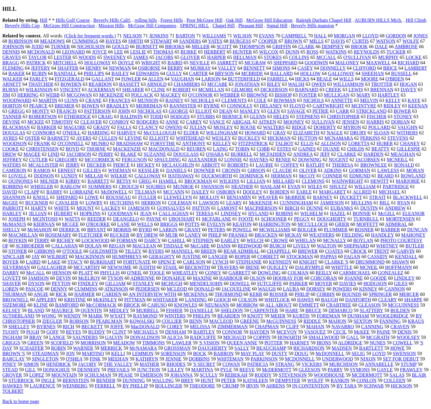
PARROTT (13, 208)
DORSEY (315, 288)
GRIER (342, 224)
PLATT (86, 272)
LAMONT (227, 208)
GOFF (52, 332)
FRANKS (238, 235)
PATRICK (36, 62)
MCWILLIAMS (274, 229)
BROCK (132, 305)
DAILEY (200, 191)
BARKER (47, 127)
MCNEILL (397, 159)
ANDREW (395, 208)
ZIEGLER (52, 321)
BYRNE (212, 105)
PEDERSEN (147, 288)
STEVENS (397, 138)
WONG (48, 315)
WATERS (11, 165)
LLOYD (370, 35)
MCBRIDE (252, 73)
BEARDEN (228, 315)
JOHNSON (13, 46)
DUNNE (314, 208)
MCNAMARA (338, 138)
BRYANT (96, 229)
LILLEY (175, 369)
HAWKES (12, 385)
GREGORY (66, 159)
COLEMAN (180, 202)
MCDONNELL (300, 358)
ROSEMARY (58, 235)
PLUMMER (335, 229)
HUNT (207, 380)
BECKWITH (197, 267)
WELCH (255, 240)
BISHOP (283, 95)
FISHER (174, 310)
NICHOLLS (202, 100)
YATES (215, 41)
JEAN (146, 213)
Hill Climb (416, 20)
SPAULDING (167, 159)
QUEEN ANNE (242, 342)
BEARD (385, 175)
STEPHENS (308, 116)
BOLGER (307, 229)
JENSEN (350, 121)
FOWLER (131, 78)
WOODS (87, 57)
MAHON (337, 321)
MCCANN (173, 191)
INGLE (48, 380)
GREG (145, 181)
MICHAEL (389, 191)
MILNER (49, 181)
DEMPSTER (287, 380)
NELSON (132, 35)
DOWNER (204, 170)
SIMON (31, 364)
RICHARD (408, 62)
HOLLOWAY (97, 62)
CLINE (158, 89)
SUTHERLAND (18, 315)
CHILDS (355, 148)
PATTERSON (97, 111)
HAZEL (338, 213)
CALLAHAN (64, 245)
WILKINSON (39, 89)
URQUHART (182, 218)
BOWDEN (70, 84)
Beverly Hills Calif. (112, 20)
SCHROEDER (30, 245)
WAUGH (267, 288)
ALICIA (175, 337)
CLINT (119, 332)
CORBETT (268, 256)
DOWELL (240, 283)
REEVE (247, 369)
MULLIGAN (336, 95)
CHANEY (410, 143)
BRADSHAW (129, 143)
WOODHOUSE (329, 375)
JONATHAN (247, 84)
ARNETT (11, 84)
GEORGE (178, 111)
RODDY (263, 375)
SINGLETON (45, 358)
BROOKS (174, 46)
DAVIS (338, 41)
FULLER (147, 197)
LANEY (193, 235)
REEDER (96, 218)
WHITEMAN (230, 358)
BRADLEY (117, 105)
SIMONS (281, 68)
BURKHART (103, 261)
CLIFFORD (364, 68)
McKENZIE (261, 202)
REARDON (100, 84)
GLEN (273, 111)
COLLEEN (395, 380)
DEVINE (11, 121)
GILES (400, 283)
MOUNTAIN (64, 375)
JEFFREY (12, 159)
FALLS (124, 127)
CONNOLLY (240, 105)
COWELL (402, 342)
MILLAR (94, 175)
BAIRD (175, 62)
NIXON (368, 358)
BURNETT (147, 46)
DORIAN (400, 121)
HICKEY (146, 165)
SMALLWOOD (323, 337)
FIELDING (353, 235)
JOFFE (117, 326)
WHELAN (305, 240)
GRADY (101, 127)
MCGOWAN (79, 95)
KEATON (242, 224)
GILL (30, 369)
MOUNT (85, 208)
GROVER (12, 375)
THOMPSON (252, 46)
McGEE (10, 202)
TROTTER (382, 84)
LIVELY (301, 245)
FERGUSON (134, 159)
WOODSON (14, 143)
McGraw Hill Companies (152, 25)
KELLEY (222, 143)
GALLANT (103, 78)
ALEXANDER (202, 159)
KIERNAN (44, 224)
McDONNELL (329, 353)
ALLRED (362, 191)
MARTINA (202, 369)
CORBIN (326, 294)
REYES (73, 332)
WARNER (83, 348)
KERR (255, 294)
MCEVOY (287, 332)
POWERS (342, 288)
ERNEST (67, 170)
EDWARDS (147, 73)
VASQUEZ (315, 332)
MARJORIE (408, 181)
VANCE (217, 121)
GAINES (307, 148)
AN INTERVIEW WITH (152, 294)
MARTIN (48, 100)
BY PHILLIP (135, 385)
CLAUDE (282, 170)
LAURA (291, 288)
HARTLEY (389, 95)
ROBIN (58, 348)
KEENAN (418, 105)
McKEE (361, 332)
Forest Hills (171, 20)
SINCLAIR (13, 256)
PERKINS (370, 138)
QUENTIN (91, 310)
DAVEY (408, 89)
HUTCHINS (122, 202)
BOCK (199, 353)
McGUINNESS (281, 321)
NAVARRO (343, 326)
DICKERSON (274, 89)
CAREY (194, 121)
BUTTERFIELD (244, 78)
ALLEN (155, 78)
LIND (53, 154)
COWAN (231, 364)
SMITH (135, 41)
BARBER (390, 229)
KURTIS (301, 315)
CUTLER (38, 159)
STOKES (273, 57)
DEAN (225, 111)
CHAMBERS (187, 84)
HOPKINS (90, 213)
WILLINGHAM (222, 132)
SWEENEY (114, 57)
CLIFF (292, 326)
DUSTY (279, 353)
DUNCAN (417, 229)
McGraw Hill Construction (69, 25)
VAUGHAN (182, 78)
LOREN (10, 288)
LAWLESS (388, 170)
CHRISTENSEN (42, 148)
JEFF (325, 154)
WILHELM (311, 213)
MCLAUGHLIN (178, 165)
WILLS (346, 78)
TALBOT (284, 143)
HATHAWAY (181, 175)
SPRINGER (380, 294)
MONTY (40, 111)
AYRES (10, 138)
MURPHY (388, 57)
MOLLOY (209, 197)
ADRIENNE (142, 278)
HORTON (12, 105)
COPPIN (261, 337)
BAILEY (120, 73)
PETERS (216, 229)
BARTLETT (371, 348)
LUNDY (69, 175)
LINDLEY (404, 278)
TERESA (205, 213)
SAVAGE (296, 111)
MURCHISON (343, 364)
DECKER (96, 165)
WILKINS (229, 181)
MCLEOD (177, 288)
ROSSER (278, 294)
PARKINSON (264, 358)
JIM (6, 95)
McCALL (35, 272)
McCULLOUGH (160, 132)
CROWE (279, 240)
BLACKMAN (16, 127)
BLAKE (128, 154)
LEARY (234, 202)
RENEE (283, 159)
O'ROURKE (98, 224)
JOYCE (99, 51)
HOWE (397, 348)
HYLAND (258, 213)
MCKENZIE (111, 95)
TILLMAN (145, 191)
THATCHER (41, 84)
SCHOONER (274, 218)
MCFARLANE (216, 218)
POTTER (273, 342)
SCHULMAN (97, 375)
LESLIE (138, 51)
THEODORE (202, 385)
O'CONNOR (200, 95)
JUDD (37, 46)
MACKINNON (90, 256)
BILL (385, 202)
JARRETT (227, 62)
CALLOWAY (148, 175)
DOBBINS (199, 358)
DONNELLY (333, 68)
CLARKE (346, 154)
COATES (334, 251)
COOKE (10, 148)
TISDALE (173, 245)
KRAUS (416, 321)
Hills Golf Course (73, 20)
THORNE (96, 148)
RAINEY (174, 100)
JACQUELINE (236, 288)
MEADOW (124, 342)
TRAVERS (228, 267)
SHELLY (11, 229)
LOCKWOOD (95, 240)
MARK (95, 315)
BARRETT (98, 181)
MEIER (278, 315)
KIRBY (73, 181)
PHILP (214, 235)
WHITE (61, 208)
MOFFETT (367, 224)
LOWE (91, 197)
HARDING (99, 132)
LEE (118, 51)
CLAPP (31, 191)
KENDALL (406, 256)
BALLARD (281, 73)
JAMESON (139, 208)
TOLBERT (13, 391)
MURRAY (200, 68)
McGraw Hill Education (269, 20)
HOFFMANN (398, 267)
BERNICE (232, 116)
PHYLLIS (110, 272)
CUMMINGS (85, 41)
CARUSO (157, 305)
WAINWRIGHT (347, 181)
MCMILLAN (211, 89)
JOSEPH (16, 218)
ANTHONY (194, 143)
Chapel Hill (224, 25)
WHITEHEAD (190, 138)
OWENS (173, 127)
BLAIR (419, 375)
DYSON (36, 283)
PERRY (105, 154)
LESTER (63, 57)
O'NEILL (72, 132)
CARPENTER (264, 310)
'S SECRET (204, 364)
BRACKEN (266, 235)
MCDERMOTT (367, 375)
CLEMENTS (234, 100)
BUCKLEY (249, 138)
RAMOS (42, 170)
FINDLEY (88, 283)
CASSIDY (378, 256)
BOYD (72, 148)
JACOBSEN (368, 159)
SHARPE (413, 299)
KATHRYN (147, 358)
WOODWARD (16, 100)
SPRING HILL (194, 25)
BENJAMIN (239, 197)
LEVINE (133, 138)
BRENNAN (381, 89)
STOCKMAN (299, 256)
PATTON (201, 208)
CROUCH (129, 186)
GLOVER (190, 57)
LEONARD (73, 51)
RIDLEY (392, 105)
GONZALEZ (390, 272)
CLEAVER (91, 121)
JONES (420, 35)
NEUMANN (217, 305)
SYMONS (360, 369)
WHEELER (41, 186)
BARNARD (306, 89)
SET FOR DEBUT (401, 358)
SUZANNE (155, 154)
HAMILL (168, 181)
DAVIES (347, 283)
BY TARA (346, 385)
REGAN (117, 245)
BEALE (324, 78)
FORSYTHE (162, 143)
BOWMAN (285, 100)
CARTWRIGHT (328, 105)
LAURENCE (42, 385)
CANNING (372, 326)
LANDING (196, 299)
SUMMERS (100, 186)
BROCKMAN (198, 181)
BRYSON (224, 73)
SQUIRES (156, 186)
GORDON (396, 35)
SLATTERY (371, 310)
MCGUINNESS (403, 305)
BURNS (10, 89)
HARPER (216, 57)
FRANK (42, 143)
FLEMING (13, 68)
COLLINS (299, 57)
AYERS (83, 138)
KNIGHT (308, 261)
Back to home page (20, 401)
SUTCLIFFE (269, 283)
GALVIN (114, 337)
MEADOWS (52, 41)
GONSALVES (171, 208)
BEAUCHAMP (271, 348)
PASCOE (34, 288)
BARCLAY (13, 358)
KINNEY (368, 288)
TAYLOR (37, 57)
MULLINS (361, 202)
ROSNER (364, 229)
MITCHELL (65, 62)
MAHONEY (413, 235)
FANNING (390, 321)
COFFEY (289, 165)
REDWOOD (250, 245)
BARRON (224, 353)
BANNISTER (182, 105)
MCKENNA (195, 294)
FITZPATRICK (253, 143)
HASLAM (270, 186)
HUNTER (242, 51)
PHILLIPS (94, 73)
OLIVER (308, 170)
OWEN (319, 84)
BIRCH (292, 208)
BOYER (10, 261)
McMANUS (14, 224)
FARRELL (277, 78)
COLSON (247, 299)
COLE (260, 100)
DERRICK (69, 229)
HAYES (113, 41)
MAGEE (32, 154)
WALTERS (274, 127)
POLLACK (142, 95)
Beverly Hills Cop (22, 25)
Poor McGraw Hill (204, 20)
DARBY (10, 272)
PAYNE (153, 218)
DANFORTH (358, 299)
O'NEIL (134, 272)
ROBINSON (20, 41)
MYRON (352, 127)
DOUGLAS (13, 132)
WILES (314, 186)
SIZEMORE (14, 305)
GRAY (279, 132)
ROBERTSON (43, 116)
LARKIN (168, 229)
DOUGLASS (186, 154)
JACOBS (164, 57)
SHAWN (400, 261)
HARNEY (299, 342)
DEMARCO (341, 310)
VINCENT (70, 89)
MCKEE (36, 121)
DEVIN (63, 278)
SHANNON (14, 197)
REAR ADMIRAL (241, 251)
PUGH (32, 332)
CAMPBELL (294, 35)
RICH (68, 326)
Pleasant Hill (250, 25)
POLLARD (379, 127)
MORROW (247, 305)
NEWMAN (120, 68)
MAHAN (315, 326)
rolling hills (146, 20)
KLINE (41, 305)
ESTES (284, 148)
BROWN (293, 41)
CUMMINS (86, 288)
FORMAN (126, 240)
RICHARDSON (308, 348)
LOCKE (413, 57)
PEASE (125, 375)
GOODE (378, 278)
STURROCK (21, 380)
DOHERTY (325, 127)
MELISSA (200, 326)
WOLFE (411, 41)
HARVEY (126, 132)
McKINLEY (105, 299)
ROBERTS (237, 165)
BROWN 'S (13, 353)
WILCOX (268, 51)
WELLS (145, 224)
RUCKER (119, 235)
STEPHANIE (249, 261)
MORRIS (122, 229)
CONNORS (43, 132)
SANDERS (190, 41)
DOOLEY (252, 191)
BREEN (208, 251)
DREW (9, 154)
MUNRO (100, 143)
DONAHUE (174, 278)
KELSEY (11, 310)
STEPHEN (202, 240)
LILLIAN (256, 181)
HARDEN (374, 154)
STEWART (161, 41)
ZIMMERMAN (232, 326)
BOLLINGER (168, 385)
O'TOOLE (72, 251)
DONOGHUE (56, 369)
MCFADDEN (272, 154)
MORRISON (93, 342)
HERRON (151, 202)
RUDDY (96, 332)
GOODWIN (316, 62)
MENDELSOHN (205, 283)
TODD (156, 116)
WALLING (163, 380)
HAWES (305, 299)
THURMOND (228, 294)
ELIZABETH (306, 132)
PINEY (9, 364)
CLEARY (387, 299)
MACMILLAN (23, 235)
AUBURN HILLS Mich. (378, 20)
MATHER (149, 364)
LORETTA (358, 143)
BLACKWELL (407, 197)
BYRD (145, 229)
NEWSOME (119, 267)
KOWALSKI (142, 321)
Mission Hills (111, 25)
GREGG (16, 111)
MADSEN (342, 348)
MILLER (201, 46)
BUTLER (415, 245)
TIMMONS (153, 342)
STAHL (170, 267)
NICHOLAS (149, 111)
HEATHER (242, 186)
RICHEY (65, 240)
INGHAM (12, 337)
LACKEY (110, 208)
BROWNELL (15, 299)
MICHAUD (234, 337)
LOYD (379, 353)
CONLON (366, 380)
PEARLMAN (109, 321)
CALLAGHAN (174, 213)
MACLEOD (221, 321)
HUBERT (63, 213)
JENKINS (159, 35)
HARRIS (375, 121)
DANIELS (176, 170)
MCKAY (293, 235)
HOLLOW (310, 73)
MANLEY (250, 111)
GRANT (192, 229)
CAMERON (14, 170)
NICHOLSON (91, 46)
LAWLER (182, 342)
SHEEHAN (373, 73)
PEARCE (38, 105)
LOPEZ (36, 375)
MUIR (171, 235)
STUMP (409, 364)
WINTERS (175, 315)
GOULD (120, 46)
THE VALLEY (118, 364)
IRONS (324, 342)
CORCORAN (323, 278)
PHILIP (302, 294)
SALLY (241, 348)
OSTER (32, 138)
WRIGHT (150, 62)
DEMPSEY (333, 46)
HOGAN (408, 84)
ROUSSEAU (118, 197)
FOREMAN (328, 315)
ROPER (242, 256)
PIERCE (121, 165)
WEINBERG (74, 385)
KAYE (414, 100)
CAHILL (176, 240)
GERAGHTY (162, 256)
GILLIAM (115, 283)
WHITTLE (342, 267)
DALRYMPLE (309, 267)
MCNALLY (334, 240)
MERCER (409, 294)
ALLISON (331, 143)
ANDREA (303, 154)
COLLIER (172, 321)
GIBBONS (44, 251)
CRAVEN (399, 326)
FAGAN (352, 256)
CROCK (358, 251)
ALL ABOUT (278, 305)
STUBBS (206, 116)
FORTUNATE (137, 261)
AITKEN (267, 121)
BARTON (185, 35)
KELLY (393, 100)
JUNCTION (148, 369)
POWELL (242, 229)
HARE (291, 310)
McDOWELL (114, 191)
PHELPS (201, 315)
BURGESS (240, 41)
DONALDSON (145, 337)
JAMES (140, 57)
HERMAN (281, 175)
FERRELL (105, 385)
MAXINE (202, 278)
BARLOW (70, 186)
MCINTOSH (45, 218)
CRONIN (231, 170)
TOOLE (157, 272)
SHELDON (232, 310)
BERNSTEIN (76, 380)
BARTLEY (204, 332)
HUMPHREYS (127, 256)
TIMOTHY (62, 121)
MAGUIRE (74, 127)
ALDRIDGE (350, 342)
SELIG (358, 353)
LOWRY (94, 202)
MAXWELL (378, 62)
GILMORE (242, 89)
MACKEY (170, 95)
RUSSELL (401, 73)
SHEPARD (67, 197)
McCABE (200, 245)
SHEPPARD (285, 62)
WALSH (296, 84)
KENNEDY (280, 261)
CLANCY (148, 127)
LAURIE (265, 165)
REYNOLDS (366, 51)
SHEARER (133, 89)
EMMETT (309, 305)
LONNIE (233, 159)
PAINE (384, 332)
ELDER (191, 132)
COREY (175, 326)
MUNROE (183, 186)
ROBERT (181, 89)
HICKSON (401, 385)
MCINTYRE (364, 105)
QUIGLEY (277, 267)
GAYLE (385, 369)
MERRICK (111, 348)
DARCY (152, 240)
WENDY (72, 315)
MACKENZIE (127, 148)
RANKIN (340, 380)
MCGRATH (377, 337)
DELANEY (271, 105)
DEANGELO (126, 218)
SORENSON (173, 353)
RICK (61, 294)
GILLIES (92, 170)
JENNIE (174, 358)
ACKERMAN (101, 89)
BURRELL (241, 154)
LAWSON (209, 202)
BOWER (402, 111)
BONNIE (362, 213)
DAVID (9, 191)
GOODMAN (120, 213)
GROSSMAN (177, 348)
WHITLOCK (277, 299)
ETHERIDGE (77, 116)
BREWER (308, 251)
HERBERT (215, 51)
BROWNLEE (373, 165)
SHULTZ (338, 186)
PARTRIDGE (396, 186)
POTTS (192, 224)
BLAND (36, 310)
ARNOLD (157, 84)
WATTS (72, 218)
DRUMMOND (370, 261)
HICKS (302, 78)
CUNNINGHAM (296, 202)
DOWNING (309, 159)
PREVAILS (118, 369)
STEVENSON (292, 375)
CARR (342, 111)
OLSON (257, 278)
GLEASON (369, 305)
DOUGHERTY (331, 218)
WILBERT (57, 256)
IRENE (252, 267)
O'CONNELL (70, 143)
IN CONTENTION (310, 385)
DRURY (358, 132)
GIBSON (256, 170)
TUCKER (396, 51)
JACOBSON (78, 154)
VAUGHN (407, 127)
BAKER (16, 73)
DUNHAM (358, 315)
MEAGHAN (403, 154)
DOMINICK (251, 175)
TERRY (41, 240)
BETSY (123, 181)
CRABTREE (338, 305)
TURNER (60, 46)
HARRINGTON (274, 224)
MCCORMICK (100, 159)
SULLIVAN (323, 121)
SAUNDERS (85, 337)
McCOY (307, 175)
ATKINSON (116, 288)
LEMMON (142, 353)
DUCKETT (351, 197)
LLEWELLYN (177, 197)
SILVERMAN (16, 267)
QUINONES (20, 181)
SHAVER (11, 283)
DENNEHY (88, 369)
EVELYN (216, 224)
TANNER (12, 116)
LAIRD (33, 261)
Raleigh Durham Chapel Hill (323, 20)
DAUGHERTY (212, 348)
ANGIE (41, 294)
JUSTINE (191, 256)
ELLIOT (203, 111)
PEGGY (302, 218)
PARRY (334, 369)
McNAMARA (143, 348)
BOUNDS (352, 294)
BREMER (65, 105)
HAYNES (258, 159)
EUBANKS (341, 208)
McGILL (386, 213)
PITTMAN (134, 299)
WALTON (327, 245)
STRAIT (377, 197)
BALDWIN (131, 116)
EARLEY (230, 240)
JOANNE (353, 278)
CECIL (340, 332)
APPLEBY (46, 299)
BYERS (156, 251)
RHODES (176, 364)
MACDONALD (164, 148)
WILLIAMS (214, 35)
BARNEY (323, 197)
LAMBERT (415, 68)
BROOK (359, 46)
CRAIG (105, 116)
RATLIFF (315, 165)
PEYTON (61, 283)
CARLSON (194, 261)
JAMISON (38, 278)
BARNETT (58, 138)
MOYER (323, 283)
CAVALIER (66, 202)
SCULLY (209, 375)
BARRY (54, 191)
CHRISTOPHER (343, 116)
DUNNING (133, 380)
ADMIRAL (396, 224)
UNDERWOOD (337, 358)
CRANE (93, 100)
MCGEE (70, 224)
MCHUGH (171, 283)
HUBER (385, 143)
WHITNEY (387, 245)
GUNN (71, 100)
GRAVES (11, 57)
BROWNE (257, 95)
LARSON (211, 78)
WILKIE (119, 175)
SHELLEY (19, 326)
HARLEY (12, 213)
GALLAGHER (51, 267)
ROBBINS (12, 186)
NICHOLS (313, 100)
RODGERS (147, 121)
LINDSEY (231, 213)
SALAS (397, 375)
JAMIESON (332, 202)
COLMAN (298, 272)
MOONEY (293, 121)
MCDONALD (41, 51)
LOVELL (17, 175)
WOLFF (315, 380)
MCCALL (326, 57)
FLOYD (297, 105)
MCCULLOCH (312, 224)
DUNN (292, 51)
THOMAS (163, 51)
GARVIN (405, 251)
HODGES (180, 116)
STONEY (403, 116)
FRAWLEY (411, 369)
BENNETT (254, 68)
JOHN (124, 111)
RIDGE (299, 127)
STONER (17, 251)
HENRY (94, 68)
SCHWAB (374, 385)
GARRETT (239, 272)
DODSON (44, 175)
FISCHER (376, 116)
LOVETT (11, 278)
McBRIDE (295, 197)
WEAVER (268, 197)
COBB (263, 148)
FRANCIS (67, 111)
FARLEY (39, 78)
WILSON (242, 35)
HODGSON (375, 283)
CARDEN (112, 294)
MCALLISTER (43, 165)
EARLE (304, 191)
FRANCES (119, 100)
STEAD (10, 369)
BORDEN (279, 191)
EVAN (294, 186)
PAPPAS (328, 256)
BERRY (175, 68)
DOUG (301, 353)
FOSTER (308, 95)
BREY (187, 380)
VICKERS (311, 364)
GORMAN (359, 170)
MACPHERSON (261, 208)
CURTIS (360, 41)
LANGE (57, 337)
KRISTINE (75, 299)
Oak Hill (234, 20)
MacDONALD (145, 326)
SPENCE (167, 261)
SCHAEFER (31, 348)
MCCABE (217, 84)
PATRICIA (257, 364)
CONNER (332, 175)
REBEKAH (236, 375)
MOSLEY (223, 127)
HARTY (39, 208)
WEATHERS (321, 235)
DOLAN (93, 245)
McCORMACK (101, 305)
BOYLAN (363, 240)
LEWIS (355, 89)
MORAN (415, 170)
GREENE (249, 321)
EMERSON (151, 375)
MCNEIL (369, 267)
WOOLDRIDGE (392, 315)
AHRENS (275, 385)
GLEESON (310, 369)
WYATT (118, 315)
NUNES (378, 342)
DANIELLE (201, 310)
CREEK (333, 89)
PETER (228, 380)
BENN (195, 321)
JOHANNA (181, 375)
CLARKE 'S (336, 261)
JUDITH (147, 267)
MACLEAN (144, 245)
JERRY (73, 165)
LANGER (217, 256)
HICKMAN (279, 138)
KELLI (118, 353)
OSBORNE (149, 68)
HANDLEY (382, 235)
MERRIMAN (149, 105)
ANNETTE (342, 100)
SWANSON (212, 186)
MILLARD (284, 181)
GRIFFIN (281, 46)
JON (70, 353)
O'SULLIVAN (357, 57)
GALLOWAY (341, 73)
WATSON (385, 41)
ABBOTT (210, 165)
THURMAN (14, 294)
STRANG (284, 364)
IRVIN (252, 385)
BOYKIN (17, 240)
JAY (36, 256)
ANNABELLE (379, 364)
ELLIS (307, 143)
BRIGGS (169, 224)
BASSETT (129, 84)
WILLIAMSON (348, 84)
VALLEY (227, 68)
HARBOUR (230, 278)
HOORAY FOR (288, 278)
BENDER (105, 380)
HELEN (281, 116)
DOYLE (126, 62)
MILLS (316, 41)
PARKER (298, 283)
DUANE (331, 148)
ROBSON (79, 321)
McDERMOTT (276, 369)
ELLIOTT (159, 138)
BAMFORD (67, 305)
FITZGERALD (69, 78)
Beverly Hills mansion (312, 25)
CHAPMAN (267, 326)
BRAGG (10, 62)
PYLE (226, 369)
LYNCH (221, 261)
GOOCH (222, 299)
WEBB (53, 95)
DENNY (59, 288)
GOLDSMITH (103, 251)
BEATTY (380, 148)
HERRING (28, 95)
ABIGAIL (241, 121)
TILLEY (133, 251)
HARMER (84, 294)
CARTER (198, 73)
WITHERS (407, 132)
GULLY (174, 73)
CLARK (306, 46)
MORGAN (344, 35)
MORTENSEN (400, 218)
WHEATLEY (185, 272)
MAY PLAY (252, 353)
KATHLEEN (255, 380)
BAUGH (329, 299)
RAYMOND (145, 315)
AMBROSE (406, 46)
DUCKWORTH (216, 175)
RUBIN (39, 73)
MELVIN (369, 100)
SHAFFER (67, 68)
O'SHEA (74, 358)
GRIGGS (11, 342)
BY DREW (147, 235)
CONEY (213, 272)
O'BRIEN (395, 78)
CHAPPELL (279, 251)
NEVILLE (200, 62)
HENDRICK (58, 364)
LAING (220, 148)
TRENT (381, 251)
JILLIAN (38, 213)
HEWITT (380, 181)
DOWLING (269, 272)
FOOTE (246, 218)
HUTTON (307, 138)
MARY (363, 95)
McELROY (89, 278)
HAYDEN (259, 332)
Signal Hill (276, 25)
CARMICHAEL (355, 272)
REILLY (323, 272)
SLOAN (381, 132)
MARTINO (93, 353)
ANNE (172, 121)
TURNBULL (366, 218)
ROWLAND (413, 175)
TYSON (115, 278)
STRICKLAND (371, 111)
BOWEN (90, 105)
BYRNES (46, 326)
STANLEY (143, 283)
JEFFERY (40, 68)
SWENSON (404, 353)
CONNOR (232, 332)
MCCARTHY (87, 267)
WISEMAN (119, 170)
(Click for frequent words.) (90, 35)
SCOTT (224, 46)
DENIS (404, 332)
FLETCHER (90, 235)
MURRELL (147, 310)
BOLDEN (400, 310)
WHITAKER (165, 299)
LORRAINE (81, 191)
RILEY (274, 84)
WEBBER (230, 95)
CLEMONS (313, 181)
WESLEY (221, 138)
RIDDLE (312, 321)
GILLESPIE (409, 148)
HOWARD (255, 132)
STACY (75, 261)
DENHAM (175, 332)
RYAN (403, 202)
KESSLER (148, 170)
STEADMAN (45, 353)
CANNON (395, 288)
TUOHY (10, 332)
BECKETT (92, 326)
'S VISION (209, 342)
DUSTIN (369, 208)
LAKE (54, 261)
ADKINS (333, 170)
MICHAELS (145, 332)
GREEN (35, 342)
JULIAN (197, 127)
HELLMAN (245, 57)
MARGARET (332, 191)
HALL (320, 35)
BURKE (188, 51)
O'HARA (215, 154)
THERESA (342, 165)
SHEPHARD (356, 245)
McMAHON (39, 229)
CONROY (119, 121)
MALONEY (347, 62)
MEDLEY (119, 310)
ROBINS (284, 213)
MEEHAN (118, 358)
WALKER (12, 78)
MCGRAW (255, 62)
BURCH (277, 245)
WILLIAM (365, 186)
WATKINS (336, 51)
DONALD (204, 288)
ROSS (312, 51)
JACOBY (87, 364)
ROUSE (248, 127)
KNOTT (255, 315)
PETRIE (320, 111)
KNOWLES (185, 305)
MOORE (369, 78)
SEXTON (362, 321)
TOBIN (242, 148)
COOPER (267, 41)
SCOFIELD (62, 342)
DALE (381, 46)
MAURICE (62, 310)
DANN (223, 245)
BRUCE (313, 310)
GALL (352, 337)
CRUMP (230, 385)
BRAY (35, 337)
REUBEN (196, 148)
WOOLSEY (408, 337)
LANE (123, 224)
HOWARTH (289, 337)
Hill (43, 20)
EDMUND (359, 175)
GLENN (258, 116)
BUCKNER (36, 202)
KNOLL (41, 197)
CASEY (305, 68)
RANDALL (65, 73)
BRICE (390, 68)
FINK (95, 358)
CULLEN (107, 138)
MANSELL (182, 251)
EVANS (266, 35)
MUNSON (148, 100)
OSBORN (226, 191)
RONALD (404, 165)
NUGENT (338, 159)
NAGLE (335, 132)
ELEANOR (413, 213)
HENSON (62, 272)
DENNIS (11, 51)
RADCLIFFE (203, 337)
